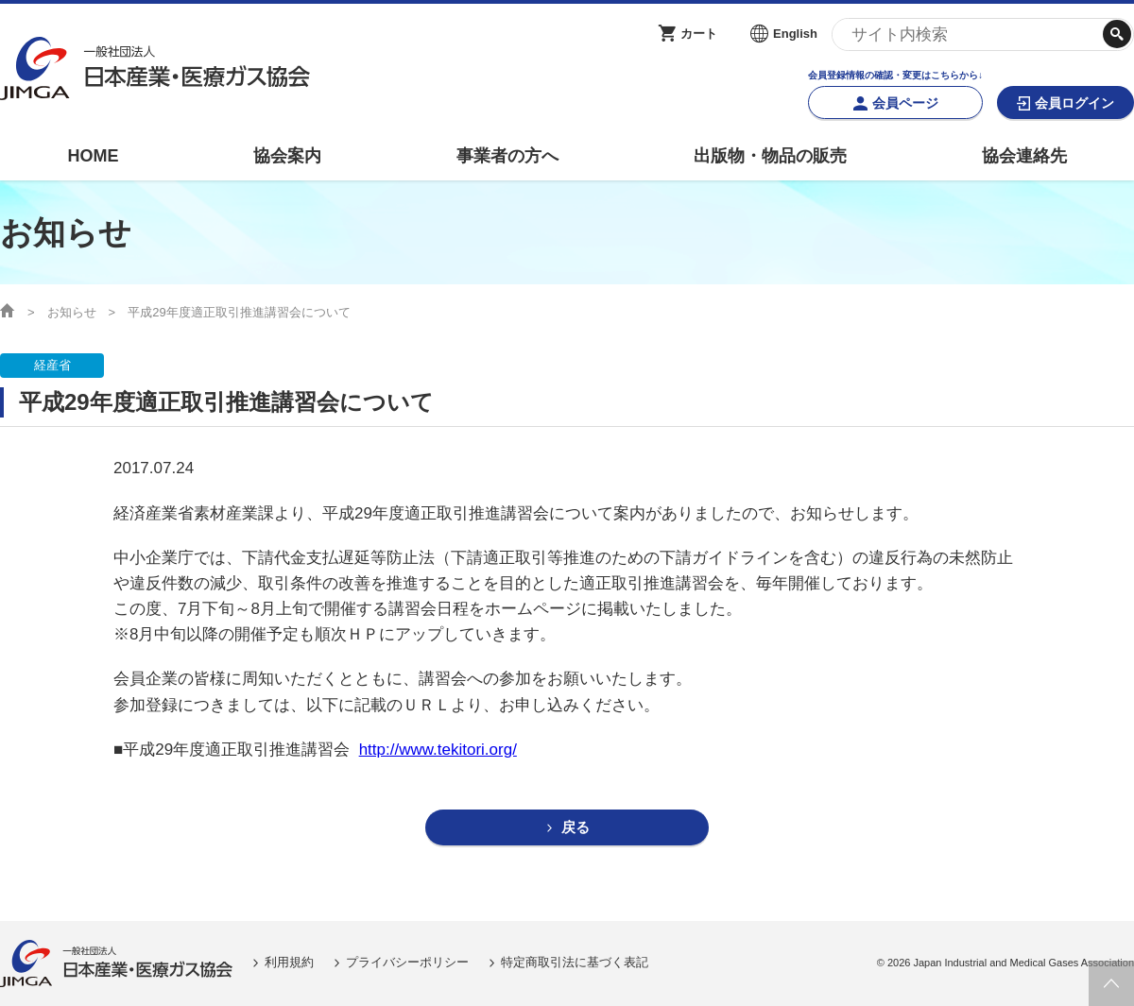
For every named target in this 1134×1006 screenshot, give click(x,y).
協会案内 (287, 155)
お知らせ (71, 312)
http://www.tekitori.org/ (438, 750)
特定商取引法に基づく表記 (574, 963)
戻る (575, 828)
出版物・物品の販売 (770, 155)
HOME (92, 155)
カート (698, 33)
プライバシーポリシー (407, 963)
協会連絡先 (1024, 155)
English (795, 33)
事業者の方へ (507, 155)
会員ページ (905, 103)
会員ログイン (1074, 103)
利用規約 (289, 963)
